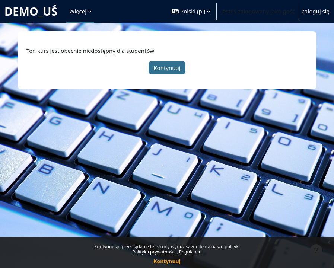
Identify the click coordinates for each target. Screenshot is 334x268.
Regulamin (190, 252)
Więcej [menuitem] (77, 11)
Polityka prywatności (155, 252)
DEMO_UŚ (30, 11)
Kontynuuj (167, 261)
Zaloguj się (315, 11)
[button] (191, 11)
